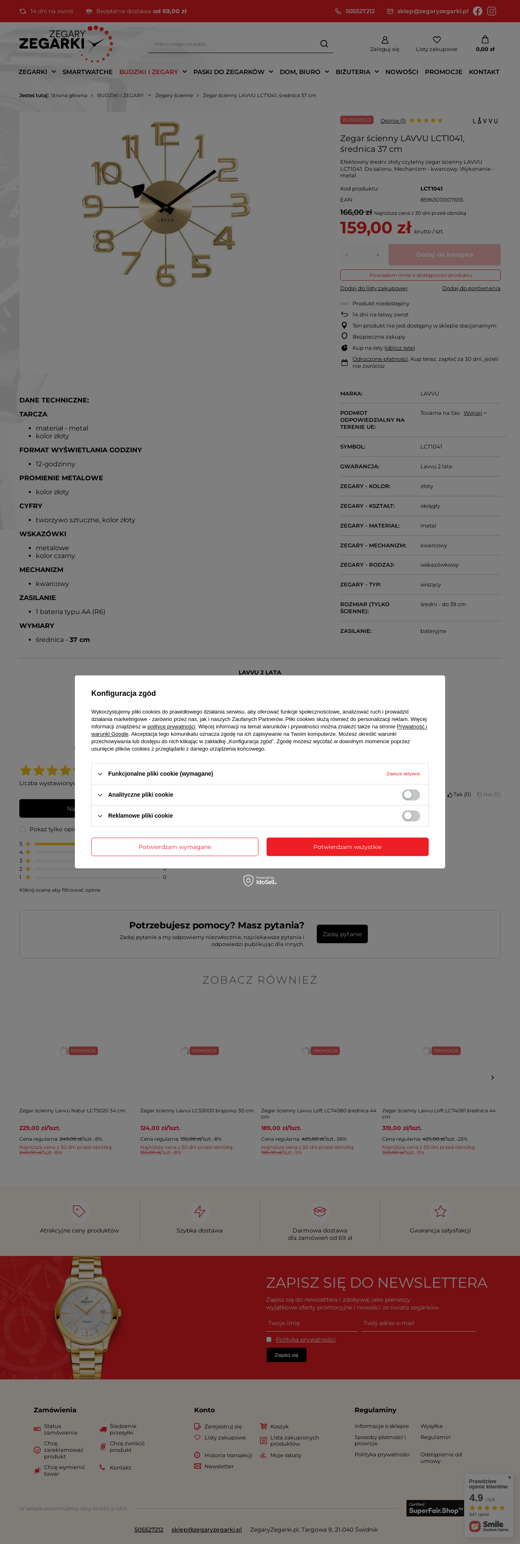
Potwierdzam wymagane (175, 847)
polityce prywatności (171, 726)
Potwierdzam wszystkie (347, 847)
